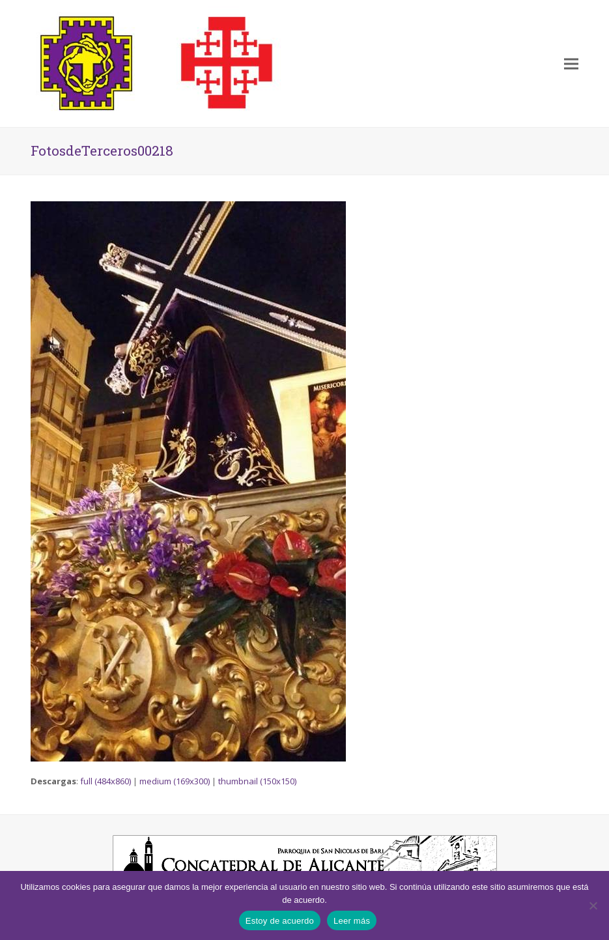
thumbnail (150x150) (257, 781)
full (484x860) (105, 781)
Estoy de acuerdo (280, 921)
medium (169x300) (174, 781)
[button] (571, 63)
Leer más (351, 921)
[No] (592, 905)
